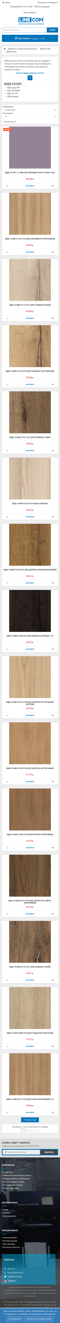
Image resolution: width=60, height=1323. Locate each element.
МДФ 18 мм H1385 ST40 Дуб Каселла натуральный (30, 768)
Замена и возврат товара (13, 1182)
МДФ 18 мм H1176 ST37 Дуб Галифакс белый (30, 305)
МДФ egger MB (13, 88)
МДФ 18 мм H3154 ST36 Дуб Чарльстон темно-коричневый (29, 902)
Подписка (49, 1152)
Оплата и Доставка (11, 1188)
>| (38, 1131)
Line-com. (11, 1269)
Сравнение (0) (11, 122)
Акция (5, 1210)
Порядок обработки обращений (16, 1179)
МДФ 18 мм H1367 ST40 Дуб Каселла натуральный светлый (30, 703)
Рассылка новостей (11, 1247)
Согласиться (14, 1319)
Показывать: (8, 113)
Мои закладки (9, 1244)
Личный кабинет (10, 1238)
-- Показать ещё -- (30, 1120)
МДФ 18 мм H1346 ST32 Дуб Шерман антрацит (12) (30, 636)
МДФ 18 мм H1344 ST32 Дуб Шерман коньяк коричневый (30, 570)
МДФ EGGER (45, 49)
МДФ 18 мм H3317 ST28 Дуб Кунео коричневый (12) (30, 1099)
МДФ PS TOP (12, 94)
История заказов (10, 1241)
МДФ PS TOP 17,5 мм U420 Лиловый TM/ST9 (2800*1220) (30, 173)
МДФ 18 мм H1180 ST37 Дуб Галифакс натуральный (30, 371)
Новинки (6, 1213)
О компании (8, 1172)
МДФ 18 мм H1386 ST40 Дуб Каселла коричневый (30, 834)
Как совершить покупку (13, 1185)
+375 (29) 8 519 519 (32, 1146)
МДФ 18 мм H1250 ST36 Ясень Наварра (30, 504)
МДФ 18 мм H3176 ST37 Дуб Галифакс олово (30, 967)
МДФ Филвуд (12, 96)
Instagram (10, 1281)
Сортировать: (8, 107)
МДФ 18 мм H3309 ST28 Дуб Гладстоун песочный (30, 1033)
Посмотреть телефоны (48, 3)
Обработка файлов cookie (39, 1319)
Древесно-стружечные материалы (22, 49)
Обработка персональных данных (17, 1175)
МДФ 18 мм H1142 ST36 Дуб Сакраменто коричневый (30, 239)
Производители (9, 1216)
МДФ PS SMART (13, 91)
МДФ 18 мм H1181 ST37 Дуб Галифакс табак (30, 437)
